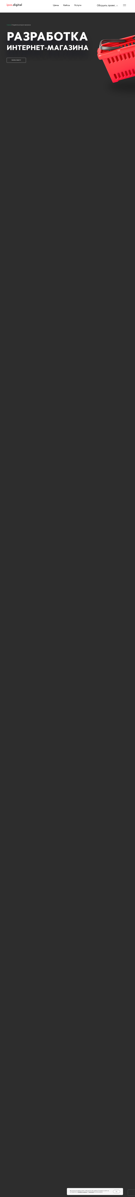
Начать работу (16, 60)
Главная (9, 25)
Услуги (77, 5)
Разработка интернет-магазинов (21, 25)
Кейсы (66, 5)
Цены (56, 5)
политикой (91, 1192)
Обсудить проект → (107, 5)
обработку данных (82, 1192)
